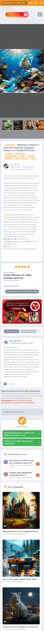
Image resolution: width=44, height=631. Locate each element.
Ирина (7, 629)
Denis (17, 164)
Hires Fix (32, 241)
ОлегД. (11, 477)
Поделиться (11, 331)
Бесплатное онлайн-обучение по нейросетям (18, 442)
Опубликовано (21, 343)
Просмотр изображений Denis (21, 169)
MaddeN (12, 465)
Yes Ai (33, 249)
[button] (19, 133)
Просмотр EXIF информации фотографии (22, 291)
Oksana (7, 534)
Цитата (12, 384)
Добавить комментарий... (14, 412)
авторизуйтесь (31, 396)
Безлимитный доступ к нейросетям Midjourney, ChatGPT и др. (19, 434)
